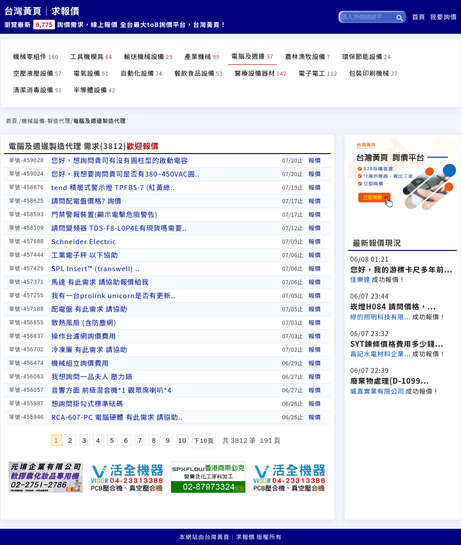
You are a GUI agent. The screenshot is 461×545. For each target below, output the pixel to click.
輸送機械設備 (148, 56)
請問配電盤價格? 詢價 (86, 200)
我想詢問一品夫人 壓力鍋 (91, 376)
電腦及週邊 (252, 55)
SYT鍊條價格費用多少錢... (396, 343)
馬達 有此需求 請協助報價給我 (100, 281)
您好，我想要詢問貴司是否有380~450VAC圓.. (125, 173)
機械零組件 (36, 56)
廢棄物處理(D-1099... (389, 380)
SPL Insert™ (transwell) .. (95, 268)
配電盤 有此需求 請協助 (89, 308)
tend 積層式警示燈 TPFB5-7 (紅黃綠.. (113, 187)
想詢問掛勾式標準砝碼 (87, 403)
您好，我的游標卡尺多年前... (401, 269)
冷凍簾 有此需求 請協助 (89, 349)
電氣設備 (90, 72)
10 (182, 440)
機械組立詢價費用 (80, 363)
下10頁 (203, 440)
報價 (314, 160)
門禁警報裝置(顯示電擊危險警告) (104, 214)
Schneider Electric (83, 241)
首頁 (418, 16)
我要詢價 (443, 16)
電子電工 (317, 72)
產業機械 (202, 56)
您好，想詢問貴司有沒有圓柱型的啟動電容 (119, 160)
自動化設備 (142, 72)
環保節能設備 (366, 56)
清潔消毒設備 (37, 89)
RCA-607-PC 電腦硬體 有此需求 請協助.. (117, 417)
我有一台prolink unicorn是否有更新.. (113, 295)
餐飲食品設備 (198, 72)
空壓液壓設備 (37, 72)
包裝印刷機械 (373, 72)
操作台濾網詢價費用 (83, 336)
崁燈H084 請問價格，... (393, 306)
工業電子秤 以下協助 (84, 254)
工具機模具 (91, 56)
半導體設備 (94, 89)
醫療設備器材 (261, 72)
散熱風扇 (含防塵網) (84, 322)
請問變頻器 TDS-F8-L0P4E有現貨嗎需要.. (119, 227)
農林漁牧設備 (307, 56)
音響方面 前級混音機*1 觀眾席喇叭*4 (111, 390)
